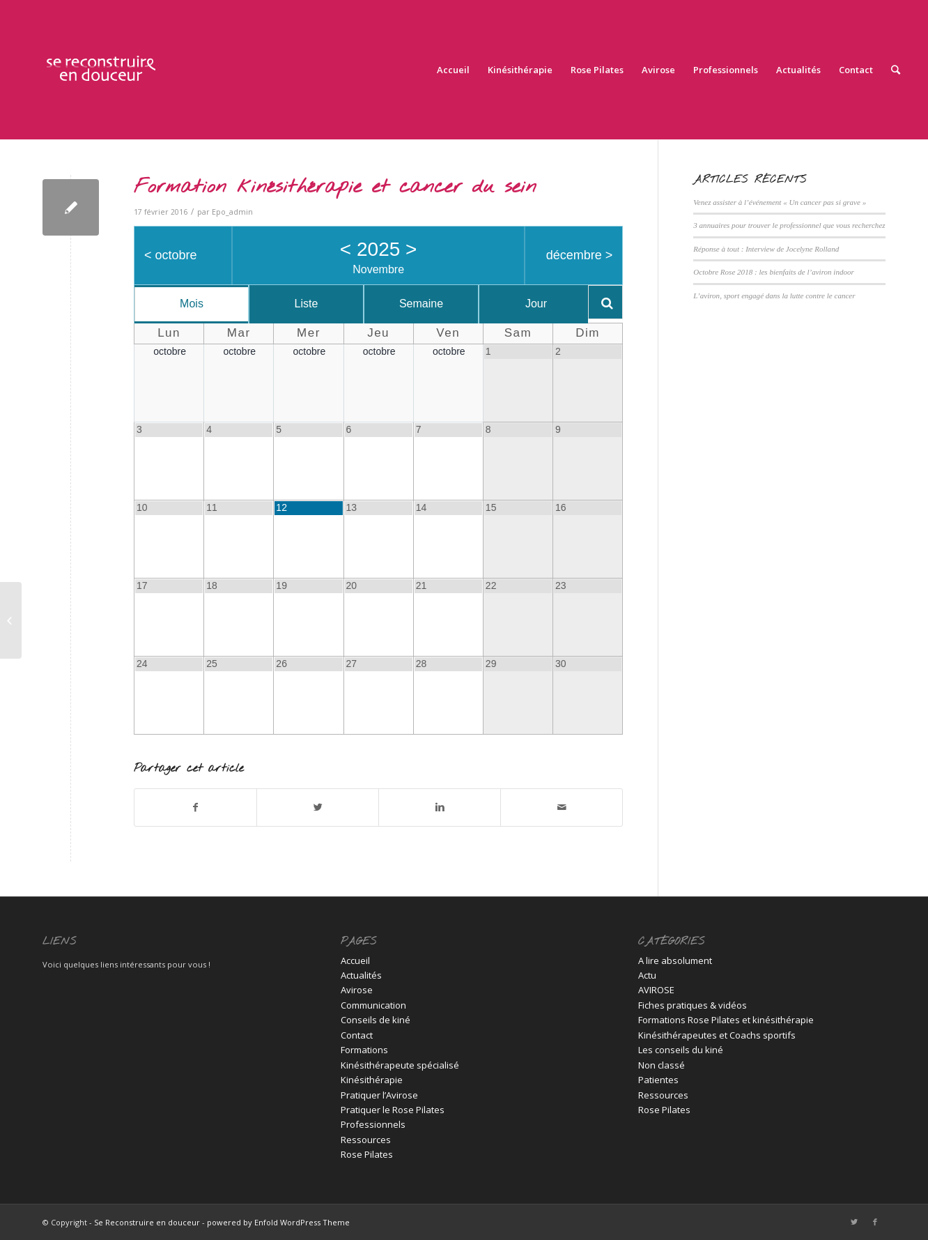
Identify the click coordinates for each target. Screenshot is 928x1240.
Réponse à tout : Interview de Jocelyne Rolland (766, 249)
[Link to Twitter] (854, 1221)
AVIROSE (656, 989)
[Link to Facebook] (875, 1221)
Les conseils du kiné (680, 1049)
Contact (357, 1035)
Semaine (421, 303)
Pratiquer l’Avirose (379, 1095)
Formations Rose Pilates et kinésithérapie (726, 1019)
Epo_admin (232, 212)
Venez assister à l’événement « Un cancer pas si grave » (779, 202)
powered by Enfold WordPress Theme (278, 1222)
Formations (364, 1049)
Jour (536, 303)
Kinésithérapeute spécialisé (400, 1065)
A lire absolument (675, 960)
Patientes (658, 1079)
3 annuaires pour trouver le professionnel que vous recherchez (789, 225)
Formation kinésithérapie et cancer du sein (335, 187)
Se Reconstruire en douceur (147, 1222)
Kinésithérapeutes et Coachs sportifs (717, 1035)
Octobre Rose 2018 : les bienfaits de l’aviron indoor (773, 272)
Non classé (661, 1065)
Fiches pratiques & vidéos (692, 1005)
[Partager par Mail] (561, 807)
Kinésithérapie (372, 1079)
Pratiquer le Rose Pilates (392, 1109)
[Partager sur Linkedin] (439, 807)
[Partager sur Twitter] (317, 807)
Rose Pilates (367, 1154)
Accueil (355, 960)
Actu (647, 975)
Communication (373, 1005)
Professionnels (373, 1124)
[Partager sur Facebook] (195, 807)
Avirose (357, 989)
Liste (306, 303)
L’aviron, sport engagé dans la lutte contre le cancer (774, 295)
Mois (191, 303)
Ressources (366, 1139)
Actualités (361, 975)
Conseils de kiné (375, 1019)
